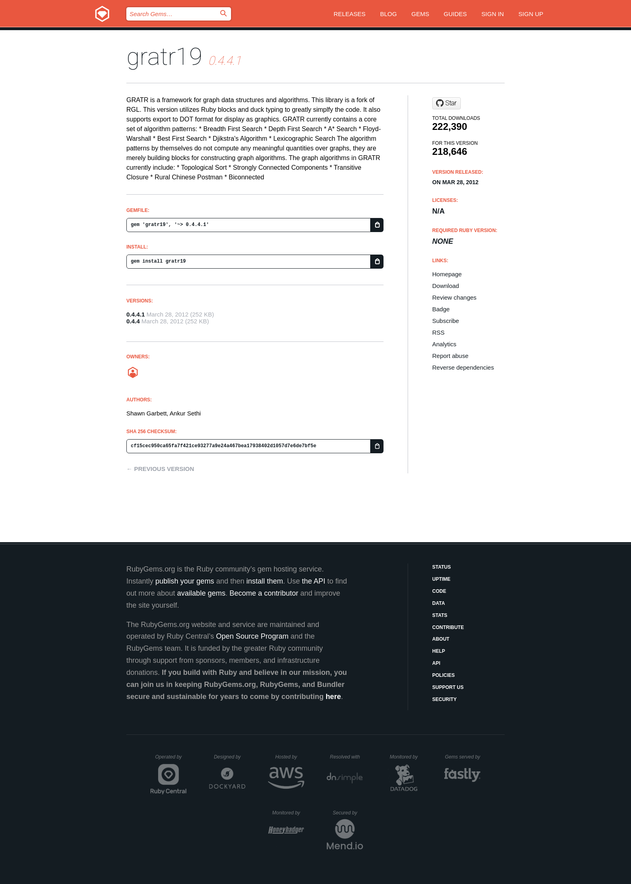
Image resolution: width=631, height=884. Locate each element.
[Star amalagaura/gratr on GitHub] (446, 103)
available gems (201, 593)
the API (313, 581)
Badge (441, 309)
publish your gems (184, 581)
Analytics (444, 344)
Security (444, 699)
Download (445, 285)
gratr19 (164, 56)
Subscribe (445, 320)
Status (441, 567)
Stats (439, 615)
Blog (388, 13)
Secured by (348, 813)
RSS (438, 332)
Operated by (171, 759)
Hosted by (289, 757)
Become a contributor (263, 593)
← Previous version (160, 468)
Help (438, 651)
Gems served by (463, 757)
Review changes (454, 297)
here (333, 697)
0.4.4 (133, 321)
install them (264, 581)
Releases (349, 13)
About (441, 639)
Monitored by (406, 757)
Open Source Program (252, 636)
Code (439, 591)
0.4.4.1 (135, 314)
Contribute (448, 627)
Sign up (530, 13)
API (436, 663)
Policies (443, 675)
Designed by (229, 757)
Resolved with (346, 757)
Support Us (448, 687)
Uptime (441, 579)
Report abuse (450, 355)
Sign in (492, 13)
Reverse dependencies (463, 367)
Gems (420, 13)
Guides (455, 13)
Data (438, 603)
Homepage (447, 274)
